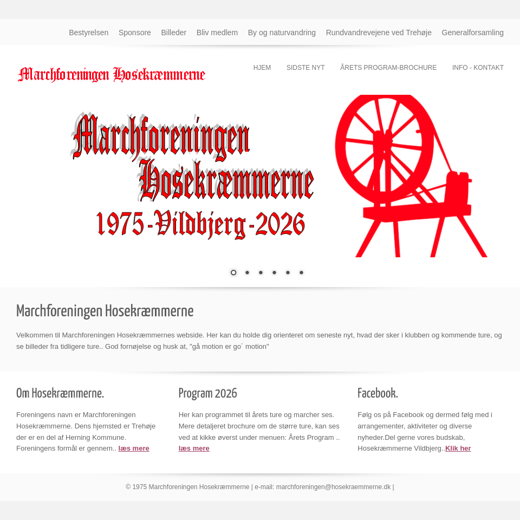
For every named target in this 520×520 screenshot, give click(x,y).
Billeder (174, 32)
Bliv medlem (217, 32)
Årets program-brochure (388, 68)
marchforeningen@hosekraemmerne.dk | (335, 487)
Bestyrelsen (88, 32)
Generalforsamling (473, 32)
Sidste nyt (306, 68)
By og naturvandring (282, 32)
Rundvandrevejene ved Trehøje (379, 32)
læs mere (134, 448)
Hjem (262, 68)
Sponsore (135, 32)
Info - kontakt (478, 68)
